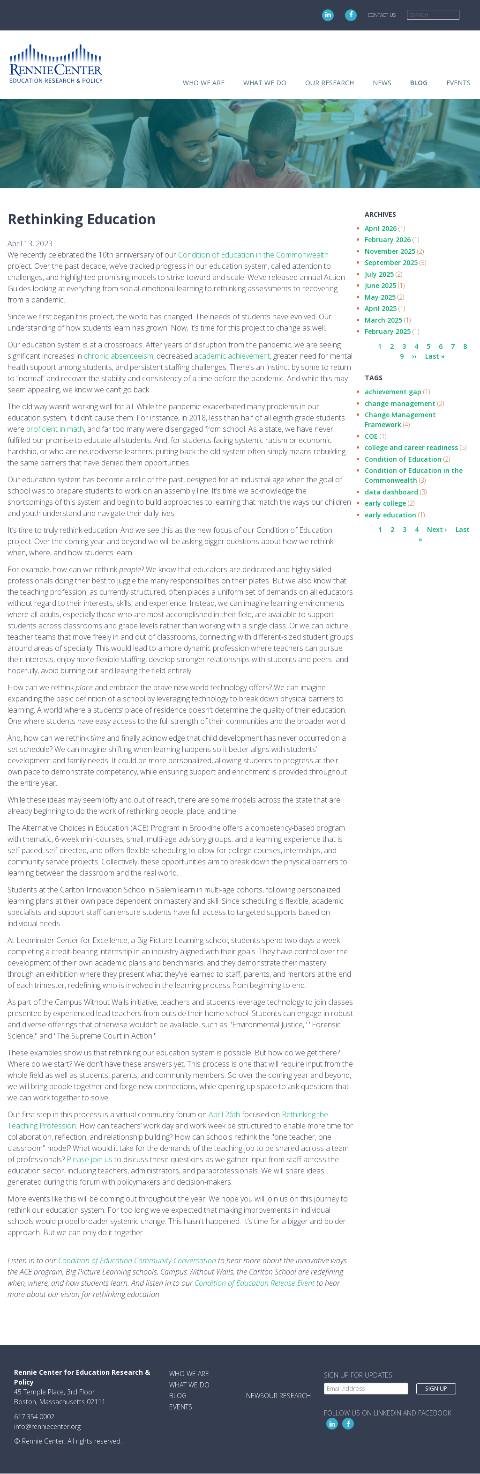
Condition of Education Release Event (255, 1283)
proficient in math (55, 429)
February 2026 (388, 239)
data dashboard (391, 491)
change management (400, 403)
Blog (419, 82)
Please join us (89, 1159)
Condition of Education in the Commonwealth (253, 255)
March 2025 (383, 320)
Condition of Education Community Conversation (137, 1260)
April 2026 (381, 228)
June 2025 (380, 285)
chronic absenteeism (118, 356)
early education (390, 514)
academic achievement (232, 356)
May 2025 (380, 297)
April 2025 (381, 308)
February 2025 (388, 331)
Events (458, 82)
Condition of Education (403, 459)
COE (371, 436)
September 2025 (391, 262)
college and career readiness (411, 447)
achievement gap (393, 391)
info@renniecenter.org (47, 1426)
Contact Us (382, 15)
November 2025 (390, 251)
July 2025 (379, 274)
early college (385, 503)
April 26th (224, 1114)
